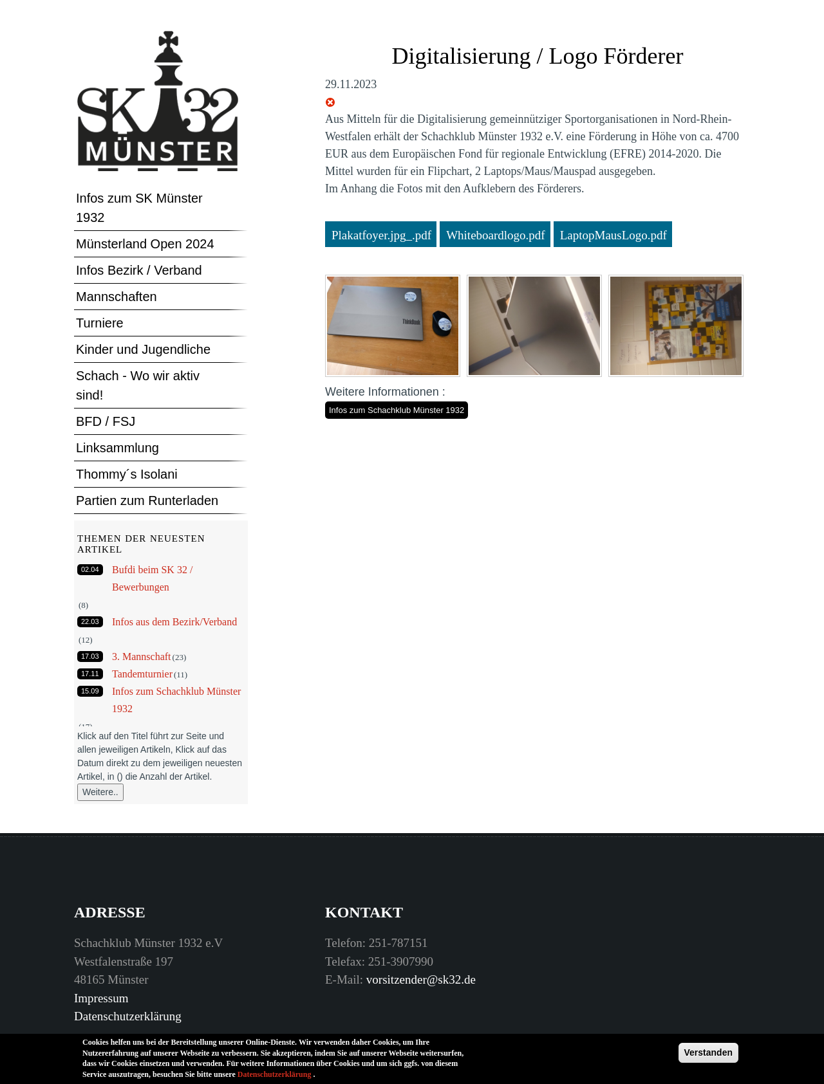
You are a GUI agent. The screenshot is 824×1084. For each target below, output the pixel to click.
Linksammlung (117, 448)
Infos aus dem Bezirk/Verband (174, 621)
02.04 (90, 569)
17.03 (90, 656)
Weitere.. (100, 792)
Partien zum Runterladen (147, 500)
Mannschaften (116, 296)
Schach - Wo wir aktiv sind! (138, 385)
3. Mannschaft (141, 656)
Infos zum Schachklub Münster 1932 (396, 410)
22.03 (90, 621)
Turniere (100, 323)
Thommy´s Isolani (127, 474)
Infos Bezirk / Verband (139, 270)
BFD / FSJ (105, 421)
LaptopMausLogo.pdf (613, 235)
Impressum (101, 998)
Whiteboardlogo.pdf (495, 235)
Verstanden (708, 1056)
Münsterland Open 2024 (145, 244)
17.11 (90, 673)
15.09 (90, 691)
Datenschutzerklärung (128, 1016)
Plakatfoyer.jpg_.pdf (381, 235)
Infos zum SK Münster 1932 (139, 208)
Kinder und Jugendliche (143, 349)
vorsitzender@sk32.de (421, 979)
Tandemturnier (142, 673)
